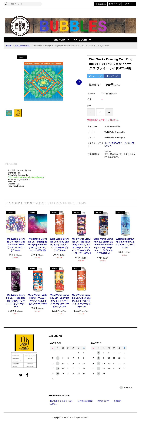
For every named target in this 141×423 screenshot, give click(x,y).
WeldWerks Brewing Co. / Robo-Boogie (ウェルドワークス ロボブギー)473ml (15, 301)
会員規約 (117, 401)
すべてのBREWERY (113, 143)
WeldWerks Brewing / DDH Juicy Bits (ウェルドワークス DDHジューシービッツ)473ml (59, 301)
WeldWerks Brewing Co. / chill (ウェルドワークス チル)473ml (125, 243)
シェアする (112, 76)
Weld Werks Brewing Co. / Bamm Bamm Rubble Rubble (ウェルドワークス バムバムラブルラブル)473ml (103, 246)
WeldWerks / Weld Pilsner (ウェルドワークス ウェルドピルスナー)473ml (37, 299)
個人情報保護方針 (85, 401)
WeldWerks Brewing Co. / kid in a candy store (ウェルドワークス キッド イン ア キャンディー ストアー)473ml (81, 246)
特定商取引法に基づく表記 (61, 401)
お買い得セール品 (23, 45)
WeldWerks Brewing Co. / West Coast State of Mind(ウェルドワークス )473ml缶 (16, 244)
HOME (9, 45)
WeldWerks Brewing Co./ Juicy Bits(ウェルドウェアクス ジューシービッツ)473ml (81, 301)
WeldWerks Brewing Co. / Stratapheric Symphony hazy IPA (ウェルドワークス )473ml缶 (37, 244)
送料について (103, 401)
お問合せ (54, 404)
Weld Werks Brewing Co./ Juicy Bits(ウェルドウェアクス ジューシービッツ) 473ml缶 (59, 244)
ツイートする (95, 76)
